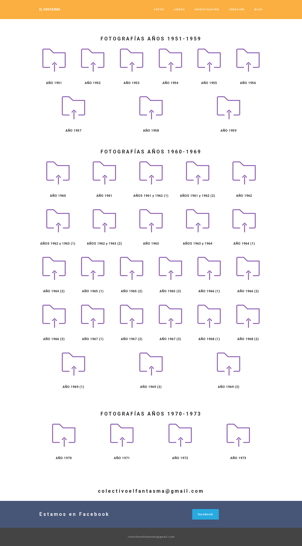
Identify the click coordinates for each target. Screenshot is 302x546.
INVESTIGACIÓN (207, 9)
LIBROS (179, 9)
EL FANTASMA (49, 9)
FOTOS (159, 9)
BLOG (258, 9)
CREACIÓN (237, 9)
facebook (205, 514)
